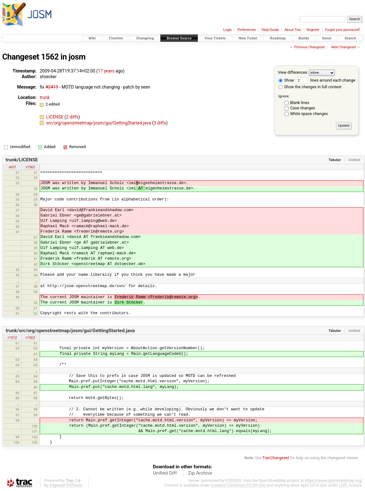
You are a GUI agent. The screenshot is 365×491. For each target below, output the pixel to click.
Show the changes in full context (310, 86)
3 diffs (160, 122)
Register (313, 30)
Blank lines (299, 102)
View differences (292, 72)
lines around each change (325, 80)
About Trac (293, 30)
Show (286, 80)
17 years (106, 70)
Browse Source (179, 38)
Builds (304, 38)
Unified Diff (165, 473)
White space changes (309, 113)
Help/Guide (270, 30)
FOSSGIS (233, 480)
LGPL (343, 485)
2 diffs (72, 116)
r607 (12, 167)
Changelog (145, 38)
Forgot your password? (342, 30)
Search (350, 38)
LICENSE (55, 116)
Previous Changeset (309, 47)
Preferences (246, 30)
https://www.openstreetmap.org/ (334, 480)
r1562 (30, 167)
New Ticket (248, 38)
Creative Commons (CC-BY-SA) (238, 485)
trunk (45, 97)
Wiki (92, 38)
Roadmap (278, 38)
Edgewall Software (66, 485)
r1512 (12, 337)
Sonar (327, 38)
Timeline (116, 38)
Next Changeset (343, 47)
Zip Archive (200, 473)
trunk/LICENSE (22, 160)
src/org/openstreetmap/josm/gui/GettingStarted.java (99, 122)
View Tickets (215, 38)
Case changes (302, 108)
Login (227, 30)
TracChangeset (275, 457)
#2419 (51, 87)
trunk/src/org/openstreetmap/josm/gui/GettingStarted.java (70, 330)
